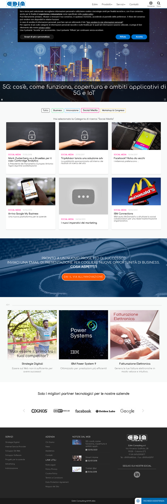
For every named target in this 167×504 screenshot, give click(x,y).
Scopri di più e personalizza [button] (36, 37)
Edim (95, 4)
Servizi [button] (120, 4)
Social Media (90, 110)
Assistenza (50, 451)
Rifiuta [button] (123, 37)
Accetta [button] (139, 37)
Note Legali (51, 465)
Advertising (10, 464)
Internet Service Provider (15, 447)
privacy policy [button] (44, 27)
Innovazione (72, 110)
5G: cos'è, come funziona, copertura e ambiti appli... (96, 443)
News (48, 447)
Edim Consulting (79, 501)
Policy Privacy (51, 469)
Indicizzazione (11, 468)
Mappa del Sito (52, 487)
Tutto (45, 110)
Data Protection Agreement (57, 482)
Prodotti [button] (107, 4)
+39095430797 (148, 457)
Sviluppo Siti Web (12, 451)
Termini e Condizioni (54, 478)
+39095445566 (130, 457)
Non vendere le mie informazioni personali (104, 22)
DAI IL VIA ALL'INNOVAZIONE (83, 277)
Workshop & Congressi (113, 110)
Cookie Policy (51, 474)
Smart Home (92, 457)
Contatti (133, 4)
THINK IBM (91, 469)
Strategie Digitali (12, 442)
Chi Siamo (50, 442)
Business (57, 110)
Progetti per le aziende (15, 460)
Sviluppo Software (13, 455)
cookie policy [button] (87, 14)
